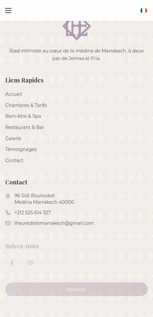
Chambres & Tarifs (26, 105)
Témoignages (21, 149)
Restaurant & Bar (24, 127)
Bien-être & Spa (23, 116)
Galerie (13, 138)
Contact (14, 160)
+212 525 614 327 (32, 213)
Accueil (13, 94)
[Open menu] (8, 10)
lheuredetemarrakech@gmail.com (54, 223)
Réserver (76, 293)
